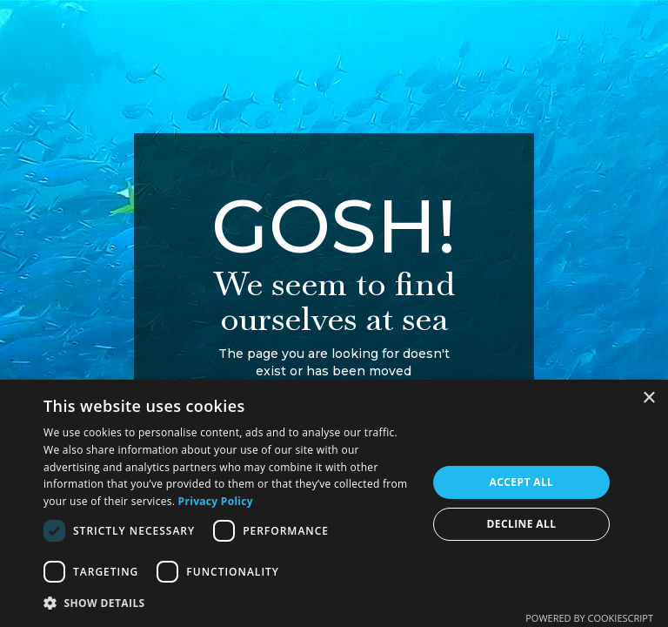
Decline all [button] (522, 523)
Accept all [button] (522, 482)
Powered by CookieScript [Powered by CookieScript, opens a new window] (589, 617)
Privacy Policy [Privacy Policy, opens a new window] (215, 501)
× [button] (648, 398)
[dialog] (334, 503)
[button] (229, 603)
